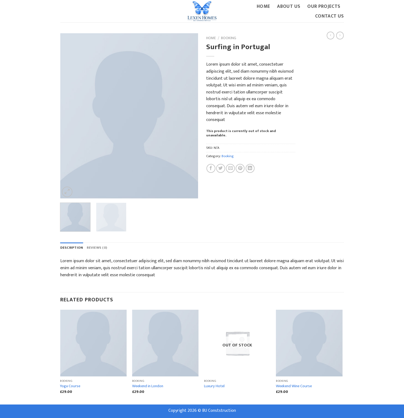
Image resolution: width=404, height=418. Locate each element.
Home (263, 6)
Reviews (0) (97, 248)
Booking (228, 38)
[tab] (71, 247)
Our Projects (323, 6)
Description (71, 248)
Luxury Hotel (214, 386)
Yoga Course (70, 386)
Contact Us (329, 16)
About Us (288, 6)
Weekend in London (147, 386)
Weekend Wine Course (294, 386)
